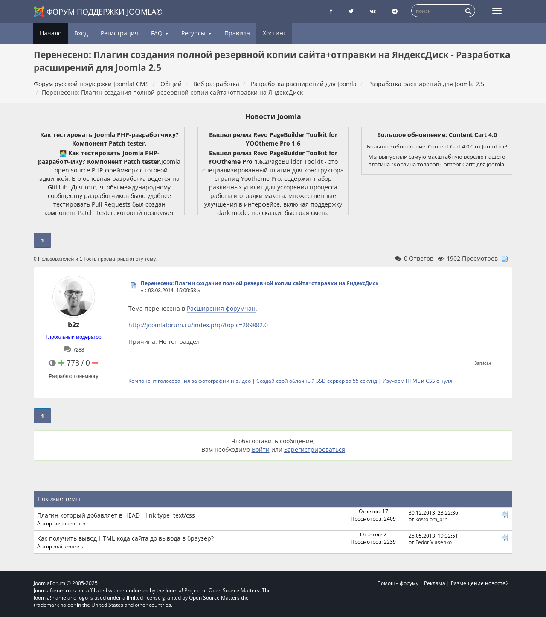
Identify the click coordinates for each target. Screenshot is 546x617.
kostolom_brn (69, 523)
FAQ (159, 33)
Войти (261, 449)
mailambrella (69, 546)
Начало (50, 33)
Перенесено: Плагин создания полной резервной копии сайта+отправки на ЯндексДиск (259, 283)
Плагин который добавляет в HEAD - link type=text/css (116, 515)
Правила (237, 33)
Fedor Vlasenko (433, 541)
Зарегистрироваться (314, 449)
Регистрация (119, 33)
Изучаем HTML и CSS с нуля (417, 380)
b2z (73, 324)
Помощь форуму (397, 583)
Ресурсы (196, 33)
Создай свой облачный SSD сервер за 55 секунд (316, 380)
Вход (81, 33)
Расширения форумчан (221, 308)
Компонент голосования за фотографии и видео (189, 380)
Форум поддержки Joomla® (98, 11)
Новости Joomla (273, 116)
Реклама (434, 583)
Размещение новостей (480, 583)
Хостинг (274, 33)
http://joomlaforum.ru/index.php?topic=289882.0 (198, 325)
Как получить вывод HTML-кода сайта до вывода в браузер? (125, 538)
